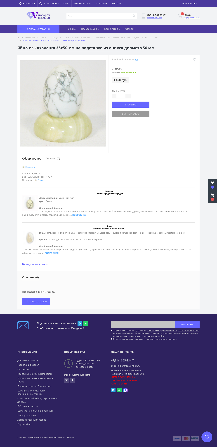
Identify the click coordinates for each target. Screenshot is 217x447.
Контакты (116, 3)
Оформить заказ (192, 17)
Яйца (55, 37)
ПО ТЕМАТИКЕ (151, 37)
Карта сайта (24, 424)
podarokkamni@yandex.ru (125, 365)
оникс (45, 264)
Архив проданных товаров (31, 419)
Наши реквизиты (26, 415)
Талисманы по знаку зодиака (77, 37)
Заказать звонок (154, 17)
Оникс (41, 180)
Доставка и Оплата (82, 3)
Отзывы (129, 28)
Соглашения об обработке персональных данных (158, 333)
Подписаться (187, 324)
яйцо (28, 264)
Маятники (30, 37)
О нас (66, 3)
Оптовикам (102, 3)
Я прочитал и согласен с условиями (145, 339)
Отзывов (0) (53, 158)
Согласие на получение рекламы (35, 410)
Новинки (71, 28)
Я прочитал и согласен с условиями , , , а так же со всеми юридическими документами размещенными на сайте (156, 333)
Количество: (118, 90)
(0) (136, 59)
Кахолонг (30, 166)
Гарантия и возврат (28, 364)
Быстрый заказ (130, 113)
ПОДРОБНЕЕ (79, 215)
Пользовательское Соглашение (34, 386)
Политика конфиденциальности (34, 373)
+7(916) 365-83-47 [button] (122, 360)
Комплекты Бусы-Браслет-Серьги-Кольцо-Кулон (117, 37)
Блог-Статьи (112, 28)
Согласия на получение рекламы (162, 339)
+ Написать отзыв (36, 301)
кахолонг (36, 264)
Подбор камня (90, 28)
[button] (49, 3)
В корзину (131, 104)
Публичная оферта (27, 406)
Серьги (44, 37)
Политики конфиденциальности (162, 330)
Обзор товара (31, 158)
